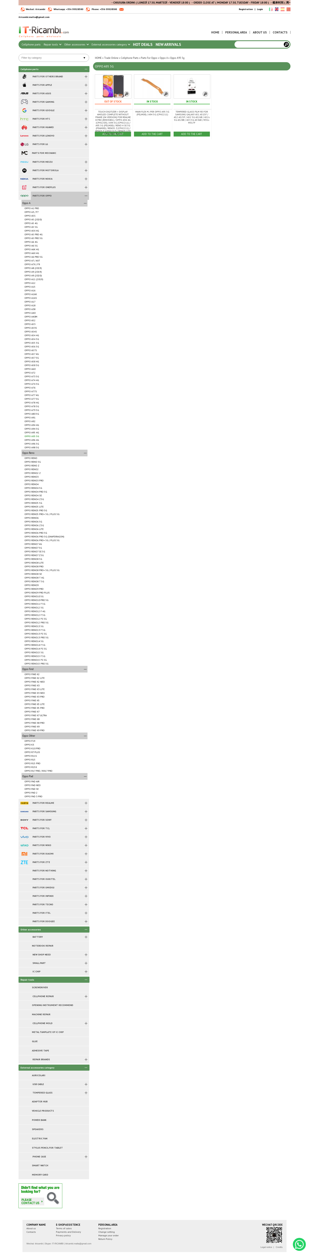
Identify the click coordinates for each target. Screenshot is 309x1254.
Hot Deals (143, 44)
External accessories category (111, 44)
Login (260, 9)
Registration (246, 9)
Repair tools (52, 44)
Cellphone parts (31, 44)
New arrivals (168, 44)
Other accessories (76, 44)
